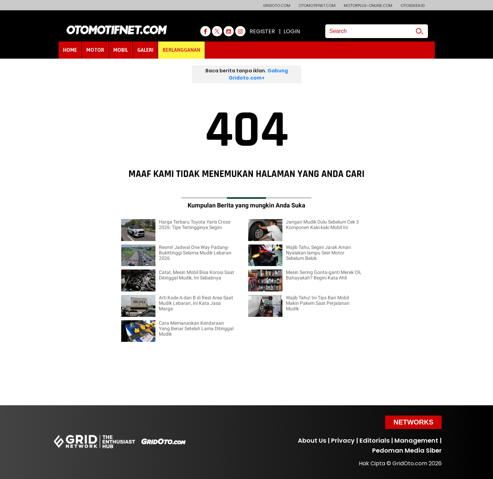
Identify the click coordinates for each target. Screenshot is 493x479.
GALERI (145, 50)
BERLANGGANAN (181, 50)
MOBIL (120, 50)
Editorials (374, 440)
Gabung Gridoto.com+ (258, 74)
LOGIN (291, 31)
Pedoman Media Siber (407, 450)
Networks (413, 422)
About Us (312, 440)
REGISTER (262, 31)
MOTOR (95, 50)
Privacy (343, 440)
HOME (70, 50)
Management (416, 440)
